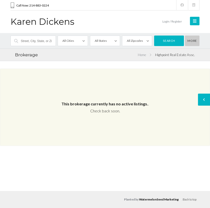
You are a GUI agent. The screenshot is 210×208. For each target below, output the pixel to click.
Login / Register (172, 21)
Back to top (189, 199)
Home (142, 55)
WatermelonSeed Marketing (159, 199)
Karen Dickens (42, 21)
